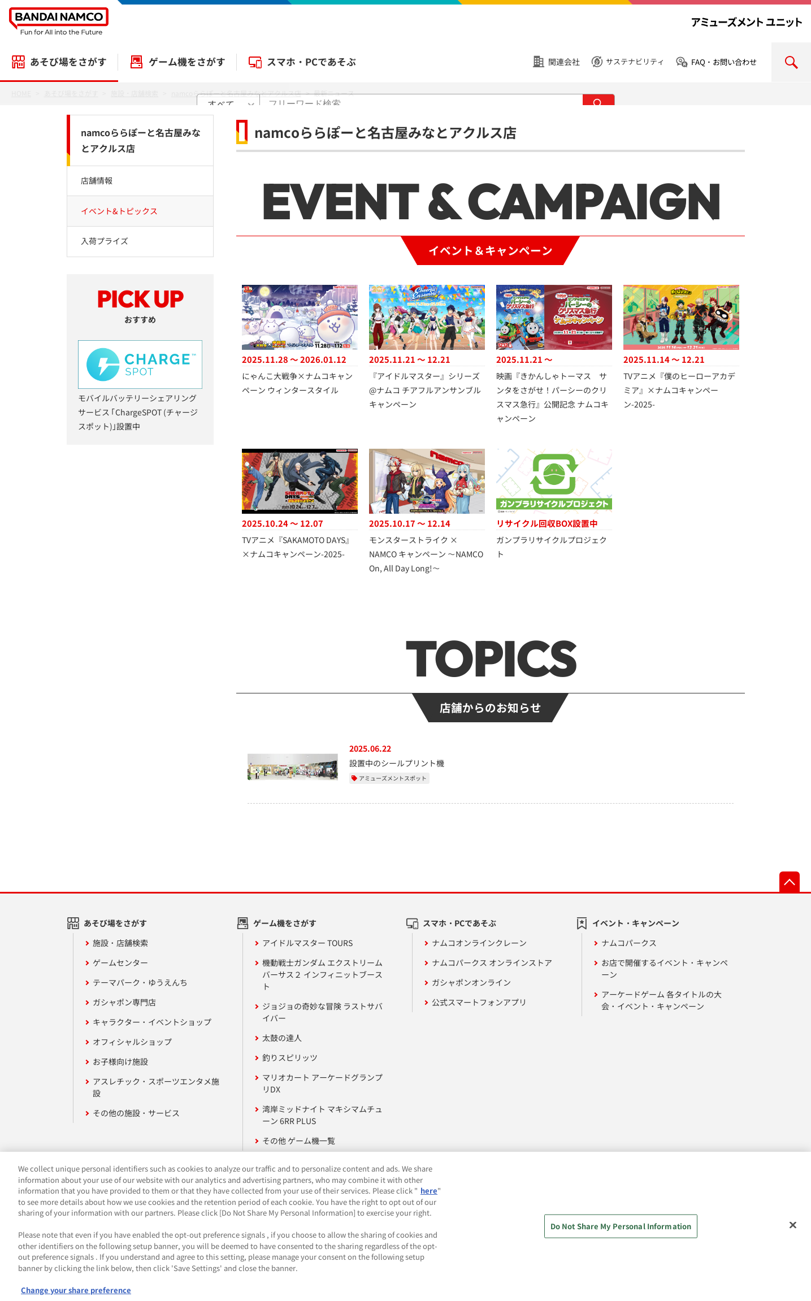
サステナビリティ (635, 61)
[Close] (792, 1231)
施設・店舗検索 (120, 942)
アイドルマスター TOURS (307, 942)
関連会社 (564, 61)
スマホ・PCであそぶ (311, 61)
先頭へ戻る (789, 881)
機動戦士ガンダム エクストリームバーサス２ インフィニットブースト (322, 974)
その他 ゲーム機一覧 (298, 1140)
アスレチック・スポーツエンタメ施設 (156, 1087)
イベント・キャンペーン (635, 923)
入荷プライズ (104, 240)
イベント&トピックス (119, 210)
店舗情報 (96, 180)
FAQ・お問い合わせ (724, 62)
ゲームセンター (120, 962)
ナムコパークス (629, 942)
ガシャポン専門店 (124, 1002)
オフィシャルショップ (132, 1041)
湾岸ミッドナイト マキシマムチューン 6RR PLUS (322, 1114)
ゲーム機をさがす (187, 61)
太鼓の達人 (282, 1037)
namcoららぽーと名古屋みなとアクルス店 (141, 140)
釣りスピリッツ (290, 1057)
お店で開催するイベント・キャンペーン (664, 968)
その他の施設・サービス (136, 1112)
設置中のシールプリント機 (396, 763)
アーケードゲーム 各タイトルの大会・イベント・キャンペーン (661, 1000)
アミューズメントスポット (393, 778)
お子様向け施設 (120, 1061)
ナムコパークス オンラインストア (492, 962)
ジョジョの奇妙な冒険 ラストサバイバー (322, 1012)
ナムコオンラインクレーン (479, 942)
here (428, 1196)
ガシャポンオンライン (471, 982)
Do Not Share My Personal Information (621, 1232)
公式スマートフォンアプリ (479, 1002)
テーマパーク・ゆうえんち (140, 982)
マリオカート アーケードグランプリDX (322, 1083)
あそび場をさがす (68, 61)
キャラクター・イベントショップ (152, 1021)
